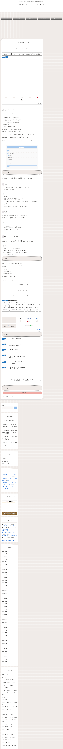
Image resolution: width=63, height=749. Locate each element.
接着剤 (3, 306)
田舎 (16, 308)
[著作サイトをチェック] (26, 323)
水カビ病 (4, 308)
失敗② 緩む (10, 155)
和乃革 (12, 305)
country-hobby (10, 459)
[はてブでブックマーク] (18, 98)
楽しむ (33, 306)
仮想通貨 (37, 303)
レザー (16, 303)
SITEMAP (4, 442)
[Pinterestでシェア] (32, 98)
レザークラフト (5, 298)
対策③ (10, 161)
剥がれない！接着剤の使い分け (8, 516)
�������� (15, 495)
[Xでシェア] (5, 98)
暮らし (15, 306)
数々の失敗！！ (11, 148)
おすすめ (22, 300)
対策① (10, 152)
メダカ (7, 303)
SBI (11, 300)
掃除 (38, 305)
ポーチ (3, 303)
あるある (18, 300)
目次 (21, 144)
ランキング (12, 303)
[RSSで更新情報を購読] (32, 323)
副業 (9, 305)
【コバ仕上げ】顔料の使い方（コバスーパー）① (9, 405)
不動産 (33, 303)
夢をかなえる (23, 305)
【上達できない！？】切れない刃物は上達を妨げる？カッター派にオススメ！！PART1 (9, 422)
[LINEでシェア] (25, 98)
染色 (24, 306)
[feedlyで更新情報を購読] (30, 323)
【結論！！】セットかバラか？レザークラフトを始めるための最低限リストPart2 (9, 428)
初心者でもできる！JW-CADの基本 (9, 519)
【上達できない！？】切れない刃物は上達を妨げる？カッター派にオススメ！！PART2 (9, 416)
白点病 (19, 308)
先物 (3, 305)
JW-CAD (7, 300)
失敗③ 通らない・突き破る (13, 159)
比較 (37, 306)
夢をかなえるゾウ (29, 305)
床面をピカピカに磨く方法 (7, 514)
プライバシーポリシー (6, 447)
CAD (3, 300)
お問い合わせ (5, 444)
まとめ (10, 163)
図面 (16, 305)
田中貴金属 (12, 308)
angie (8, 463)
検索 (3, 389)
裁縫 (26, 308)
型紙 (19, 305)
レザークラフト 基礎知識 (13, 298)
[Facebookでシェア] (12, 98)
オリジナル (32, 300)
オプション (27, 300)
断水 (12, 306)
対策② (10, 157)
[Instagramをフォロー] (28, 323)
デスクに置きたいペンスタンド (8, 522)
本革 (21, 306)
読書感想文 (33, 308)
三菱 (25, 303)
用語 (8, 308)
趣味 (37, 308)
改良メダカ (8, 306)
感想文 (34, 305)
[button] (38, 98)
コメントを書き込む (22, 376)
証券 (29, 308)
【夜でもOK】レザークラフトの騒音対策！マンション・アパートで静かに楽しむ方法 (9, 410)
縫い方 (22, 308)
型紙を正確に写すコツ (6, 512)
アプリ (14, 300)
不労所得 (29, 303)
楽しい (30, 306)
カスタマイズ (36, 300)
